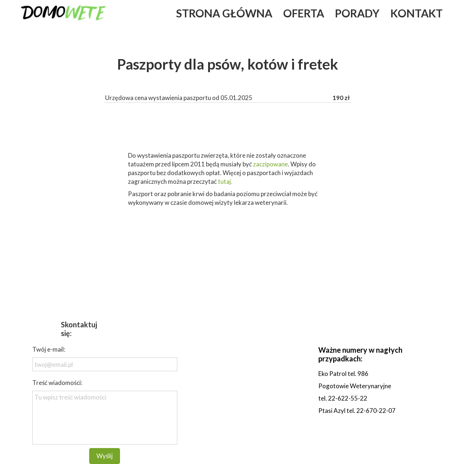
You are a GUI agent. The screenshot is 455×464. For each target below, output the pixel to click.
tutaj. (225, 181)
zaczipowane (270, 164)
